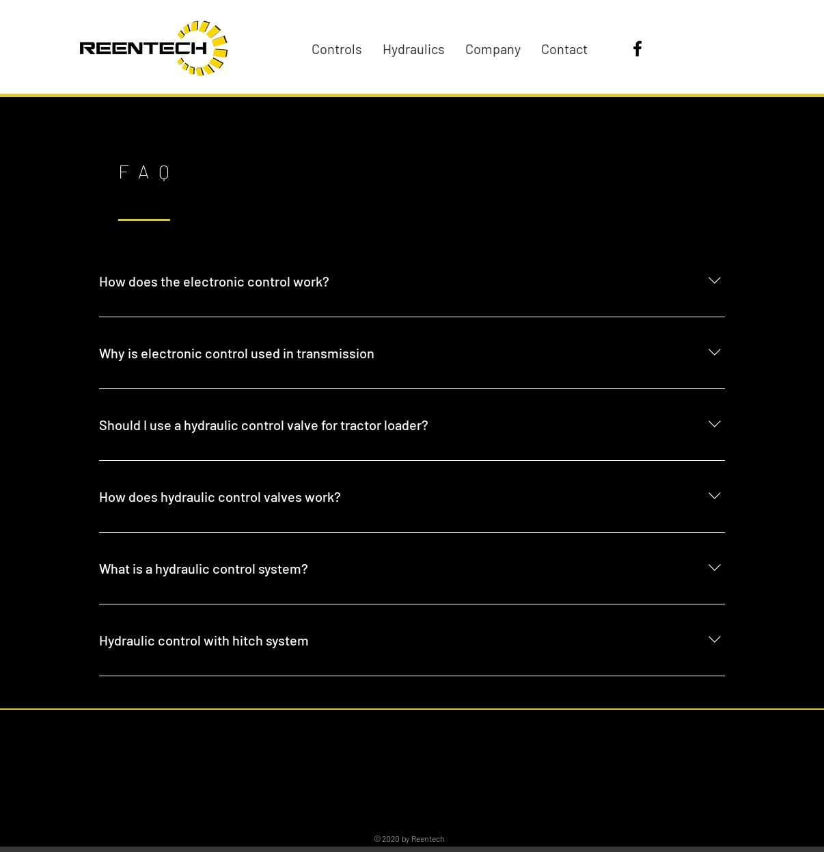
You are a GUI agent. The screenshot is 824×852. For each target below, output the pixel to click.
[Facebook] (637, 48)
